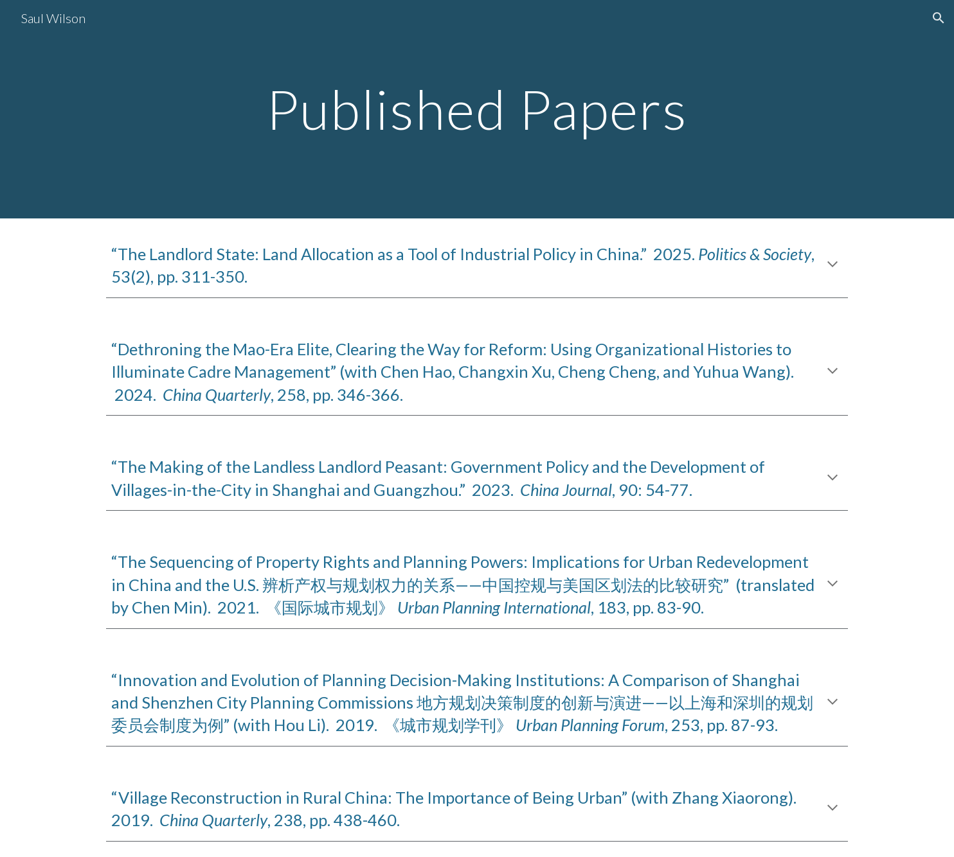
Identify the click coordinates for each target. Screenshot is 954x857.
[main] (477, 108)
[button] (938, 18)
